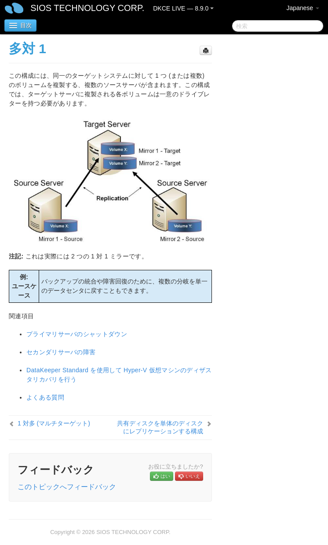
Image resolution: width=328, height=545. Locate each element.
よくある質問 (45, 397)
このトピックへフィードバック (67, 486)
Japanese (302, 7)
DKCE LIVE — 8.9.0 (183, 8)
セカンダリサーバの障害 (60, 352)
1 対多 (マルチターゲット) (54, 423)
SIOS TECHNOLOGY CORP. (87, 8)
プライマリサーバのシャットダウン (76, 334)
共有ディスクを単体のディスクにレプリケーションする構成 (160, 427)
